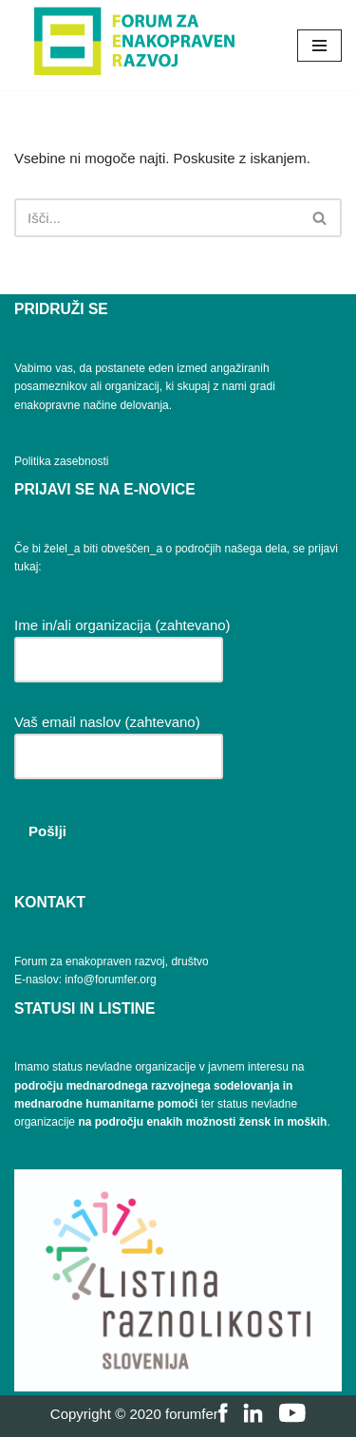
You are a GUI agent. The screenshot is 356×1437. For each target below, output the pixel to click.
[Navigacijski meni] (319, 45)
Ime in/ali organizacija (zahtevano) (122, 642)
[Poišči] (156, 217)
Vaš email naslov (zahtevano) (118, 739)
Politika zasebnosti (61, 461)
